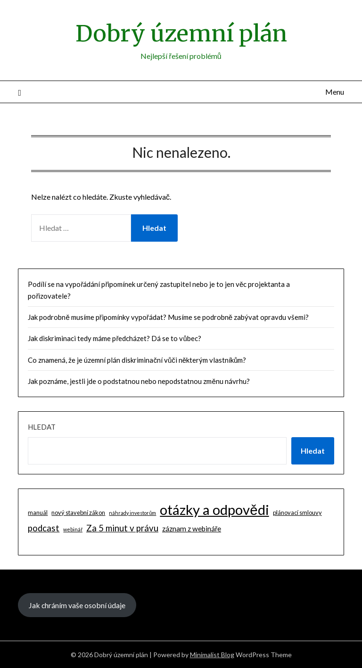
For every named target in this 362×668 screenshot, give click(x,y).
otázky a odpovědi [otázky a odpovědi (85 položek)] (214, 509)
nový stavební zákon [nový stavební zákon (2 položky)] (78, 512)
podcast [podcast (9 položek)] (43, 528)
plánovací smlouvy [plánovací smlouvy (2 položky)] (297, 512)
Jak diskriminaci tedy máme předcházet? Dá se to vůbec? (114, 338)
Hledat (42, 427)
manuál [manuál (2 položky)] (38, 512)
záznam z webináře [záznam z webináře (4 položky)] (191, 528)
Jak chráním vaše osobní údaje (77, 605)
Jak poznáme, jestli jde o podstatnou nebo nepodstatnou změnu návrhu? (138, 381)
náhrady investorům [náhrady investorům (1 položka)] (132, 513)
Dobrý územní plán (181, 33)
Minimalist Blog (212, 655)
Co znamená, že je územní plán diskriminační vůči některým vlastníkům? (137, 360)
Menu (334, 91)
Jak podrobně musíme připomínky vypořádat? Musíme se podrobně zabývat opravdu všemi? (168, 317)
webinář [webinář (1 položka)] (72, 529)
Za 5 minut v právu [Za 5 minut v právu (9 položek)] (122, 528)
